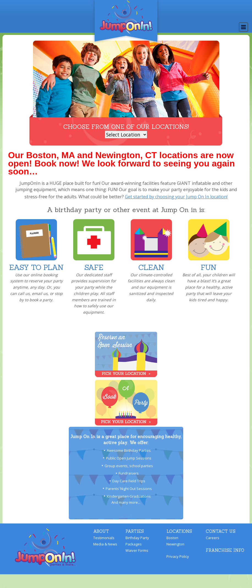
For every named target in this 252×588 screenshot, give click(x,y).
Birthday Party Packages (137, 541)
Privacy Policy (177, 556)
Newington (175, 544)
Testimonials (103, 537)
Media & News (105, 544)
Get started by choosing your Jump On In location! (176, 197)
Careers (212, 537)
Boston (172, 537)
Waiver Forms (136, 550)
